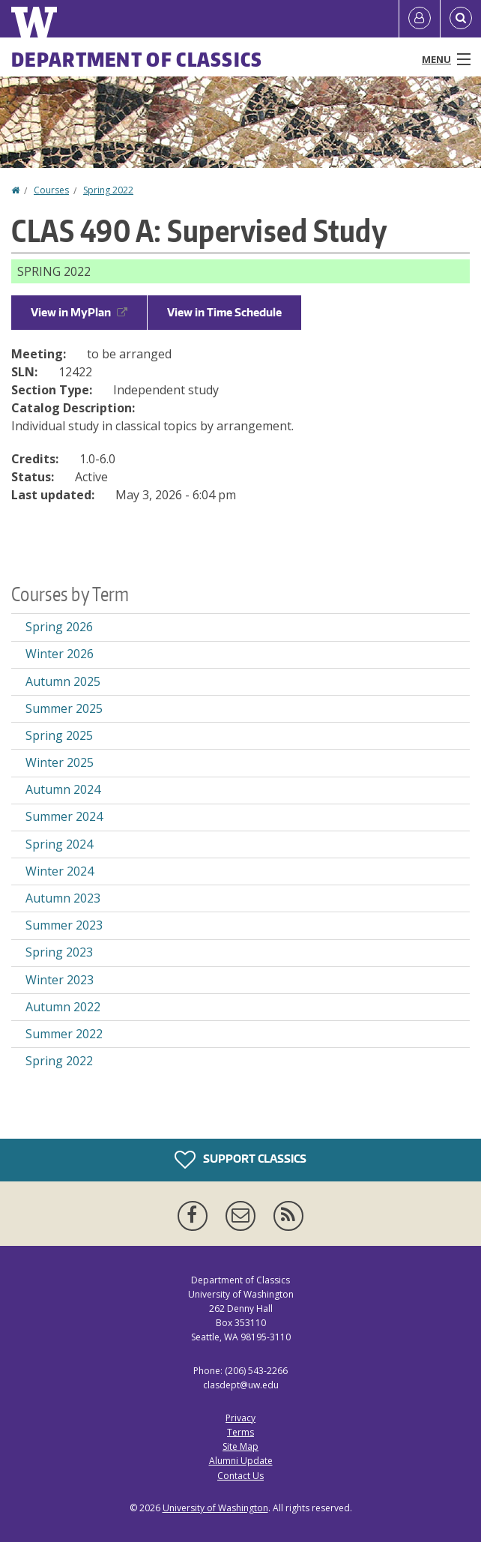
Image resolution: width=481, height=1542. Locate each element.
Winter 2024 (59, 871)
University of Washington (215, 1508)
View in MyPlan (79, 312)
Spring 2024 (59, 844)
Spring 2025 (59, 735)
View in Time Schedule (224, 312)
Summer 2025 (64, 708)
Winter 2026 (59, 653)
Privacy (240, 1418)
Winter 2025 (59, 762)
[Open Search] (461, 18)
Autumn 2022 (62, 1007)
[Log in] (419, 18)
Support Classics (240, 1159)
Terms (240, 1432)
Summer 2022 (64, 1034)
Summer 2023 (64, 925)
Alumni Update (241, 1460)
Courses (51, 190)
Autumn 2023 (62, 898)
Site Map (240, 1446)
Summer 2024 (64, 816)
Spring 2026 (59, 626)
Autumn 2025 (62, 681)
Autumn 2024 (62, 789)
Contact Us (240, 1475)
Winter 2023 (59, 980)
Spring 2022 (108, 190)
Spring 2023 (59, 952)
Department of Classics (137, 59)
